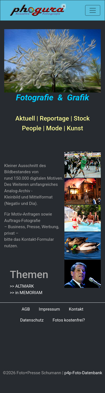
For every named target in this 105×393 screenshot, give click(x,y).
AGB (26, 309)
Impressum (49, 309)
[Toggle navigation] (92, 10)
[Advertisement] (52, 347)
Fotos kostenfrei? (69, 320)
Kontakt (76, 309)
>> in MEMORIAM (26, 292)
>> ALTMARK (22, 286)
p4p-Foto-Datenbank (83, 372)
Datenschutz (32, 320)
